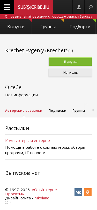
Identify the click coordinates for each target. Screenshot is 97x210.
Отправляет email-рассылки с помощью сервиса (48, 16)
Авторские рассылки (23, 110)
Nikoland (41, 197)
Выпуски (19, 24)
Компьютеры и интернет (28, 140)
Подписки (57, 110)
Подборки (83, 24)
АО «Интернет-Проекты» (33, 191)
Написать (70, 72)
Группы (52, 24)
